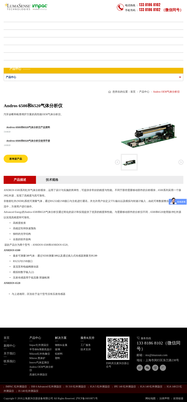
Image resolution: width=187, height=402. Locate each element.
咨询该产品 (15, 158)
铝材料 (59, 353)
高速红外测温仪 (38, 374)
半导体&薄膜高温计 (40, 349)
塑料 (57, 358)
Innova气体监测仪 (39, 362)
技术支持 (86, 349)
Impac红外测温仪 (39, 345)
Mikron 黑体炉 (37, 358)
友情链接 (178, 398)
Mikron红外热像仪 (39, 353)
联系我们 (11, 64)
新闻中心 (11, 48)
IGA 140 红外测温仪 (151, 386)
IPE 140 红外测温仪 (125, 386)
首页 (8, 18)
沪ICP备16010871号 (87, 398)
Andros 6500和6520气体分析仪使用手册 (28, 140)
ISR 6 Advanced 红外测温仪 (46, 386)
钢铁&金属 (61, 345)
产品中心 (11, 25)
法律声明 (164, 398)
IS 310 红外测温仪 (76, 386)
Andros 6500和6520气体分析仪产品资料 (28, 127)
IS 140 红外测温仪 (28, 391)
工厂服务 (86, 345)
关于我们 (11, 56)
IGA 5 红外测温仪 (100, 386)
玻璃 (57, 349)
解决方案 (11, 33)
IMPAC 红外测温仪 (16, 386)
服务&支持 (12, 41)
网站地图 (150, 398)
